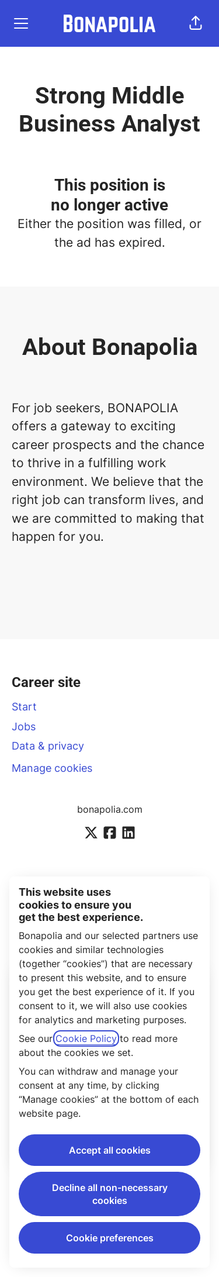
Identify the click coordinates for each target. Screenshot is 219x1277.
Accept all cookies (110, 1150)
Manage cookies (52, 768)
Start (24, 706)
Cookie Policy (86, 1038)
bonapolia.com (109, 809)
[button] (195, 23)
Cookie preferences (110, 1238)
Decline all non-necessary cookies (110, 1194)
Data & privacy (48, 746)
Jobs (24, 726)
